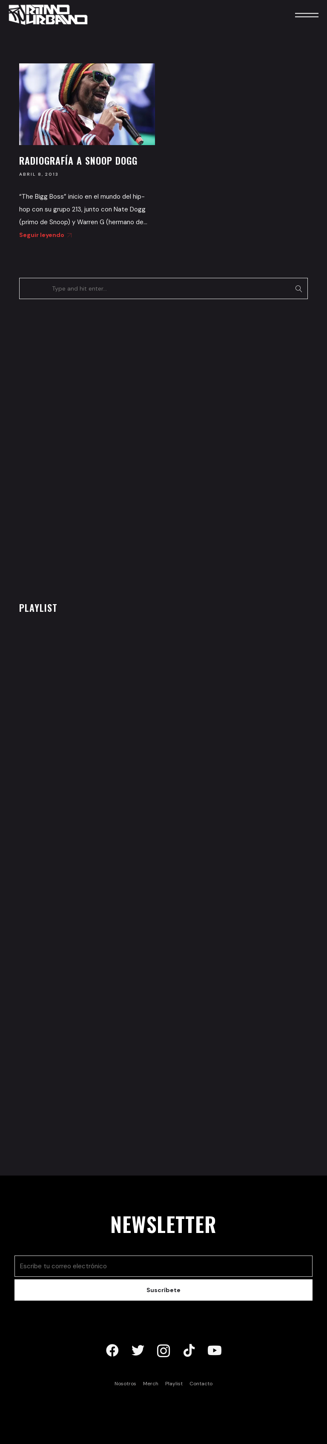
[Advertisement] (83, 448)
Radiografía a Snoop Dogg (78, 160)
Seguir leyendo (44, 235)
